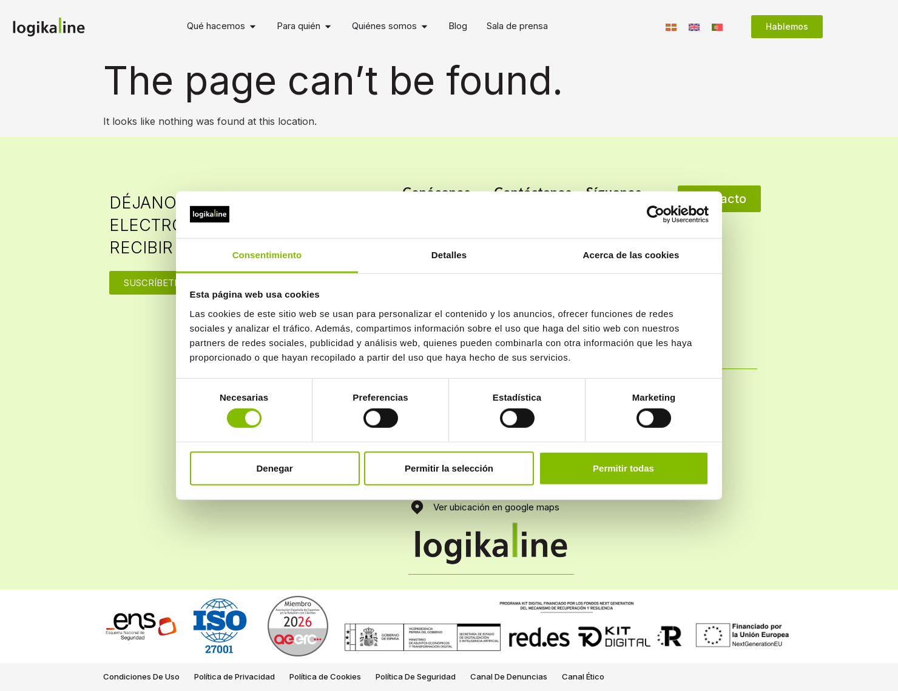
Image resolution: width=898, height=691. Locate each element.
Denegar (274, 467)
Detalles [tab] (449, 255)
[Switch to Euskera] (671, 26)
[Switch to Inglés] (694, 26)
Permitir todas (623, 467)
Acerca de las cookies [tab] (631, 255)
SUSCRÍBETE (152, 283)
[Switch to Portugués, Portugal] (717, 26)
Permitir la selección (449, 467)
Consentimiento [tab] (267, 255)
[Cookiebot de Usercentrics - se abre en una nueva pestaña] (656, 214)
